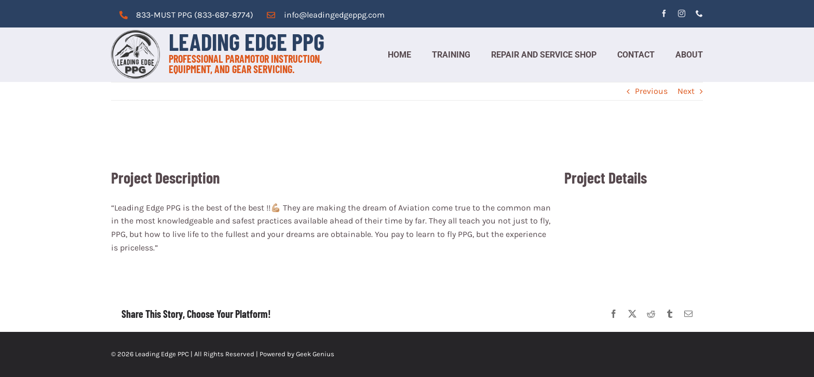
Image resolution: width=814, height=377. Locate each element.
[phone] (699, 13)
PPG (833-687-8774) (214, 15)
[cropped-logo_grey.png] (135, 34)
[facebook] (664, 13)
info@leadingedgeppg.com (334, 15)
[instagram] (681, 13)
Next (686, 91)
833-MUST (155, 15)
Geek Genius (315, 354)
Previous (651, 91)
